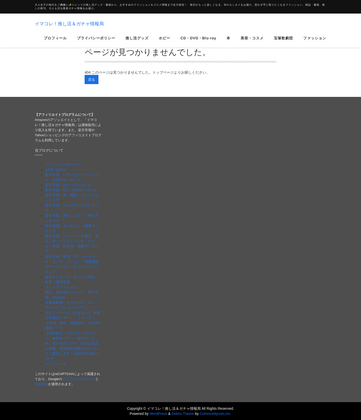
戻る (91, 79)
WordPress (158, 414)
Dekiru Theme (183, 414)
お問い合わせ (55, 169)
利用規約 (41, 384)
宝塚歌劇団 (283, 42)
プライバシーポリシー (96, 42)
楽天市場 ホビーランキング (68, 185)
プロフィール (55, 42)
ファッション (314, 42)
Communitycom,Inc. (215, 414)
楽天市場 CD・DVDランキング (71, 190)
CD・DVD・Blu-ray (198, 42)
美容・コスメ (252, 42)
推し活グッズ (137, 42)
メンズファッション (61, 287)
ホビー (164, 42)
